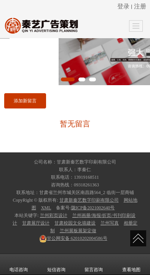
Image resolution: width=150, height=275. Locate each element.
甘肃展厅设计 (35, 223)
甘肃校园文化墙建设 (75, 223)
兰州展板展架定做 (78, 230)
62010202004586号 (73, 238)
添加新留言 (25, 101)
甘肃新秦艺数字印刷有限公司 (89, 200)
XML (46, 207)
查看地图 (131, 264)
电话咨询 (19, 264)
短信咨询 (56, 264)
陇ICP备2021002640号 (93, 207)
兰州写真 (110, 223)
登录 (123, 6)
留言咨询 (94, 264)
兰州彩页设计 (53, 215)
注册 (140, 6)
